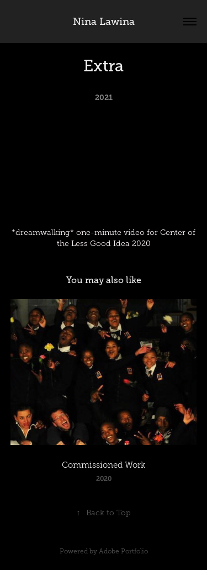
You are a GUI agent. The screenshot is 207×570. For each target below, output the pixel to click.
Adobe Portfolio (123, 551)
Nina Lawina (104, 21)
